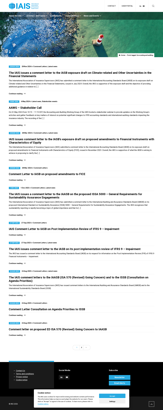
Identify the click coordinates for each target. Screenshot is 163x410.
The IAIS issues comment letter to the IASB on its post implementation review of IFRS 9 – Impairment (74, 249)
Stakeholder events (49, 101)
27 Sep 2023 (14, 223)
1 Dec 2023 (14, 188)
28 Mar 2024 (14, 133)
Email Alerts (119, 383)
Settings (112, 401)
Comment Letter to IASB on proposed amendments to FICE (47, 174)
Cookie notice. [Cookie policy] (43, 404)
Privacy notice (22, 377)
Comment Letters (40, 66)
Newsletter (120, 377)
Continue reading (16, 94)
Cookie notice (21, 380)
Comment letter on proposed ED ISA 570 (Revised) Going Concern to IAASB (58, 329)
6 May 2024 (14, 101)
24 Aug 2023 (14, 271)
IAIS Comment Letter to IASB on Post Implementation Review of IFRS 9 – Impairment (64, 229)
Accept (112, 396)
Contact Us (20, 371)
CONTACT (112, 6)
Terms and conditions (25, 374)
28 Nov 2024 (14, 66)
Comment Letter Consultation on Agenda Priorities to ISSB (47, 309)
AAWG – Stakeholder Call (25, 107)
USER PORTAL (127, 6)
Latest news (52, 66)
